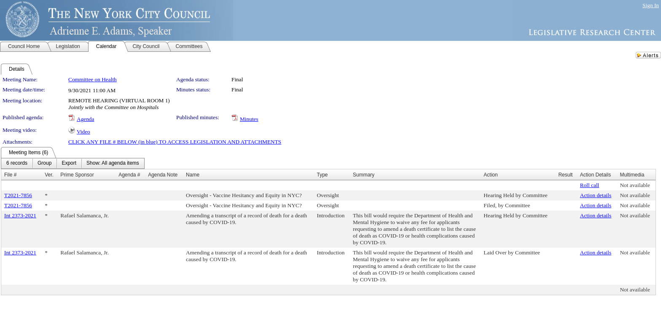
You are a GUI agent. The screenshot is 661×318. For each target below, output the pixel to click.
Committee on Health (92, 79)
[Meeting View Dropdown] (112, 163)
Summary (363, 175)
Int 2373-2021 (20, 215)
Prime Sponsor (77, 175)
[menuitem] (16, 163)
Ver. (49, 175)
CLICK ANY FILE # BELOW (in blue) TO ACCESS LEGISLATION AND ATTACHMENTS (174, 142)
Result (565, 175)
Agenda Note (162, 175)
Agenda (85, 119)
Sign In (650, 5)
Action (490, 175)
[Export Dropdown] (68, 163)
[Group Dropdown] (44, 163)
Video (83, 131)
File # (10, 175)
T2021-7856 (18, 195)
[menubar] (73, 163)
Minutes (249, 119)
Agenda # (129, 175)
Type (322, 175)
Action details (595, 195)
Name (192, 175)
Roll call (589, 185)
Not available (635, 185)
